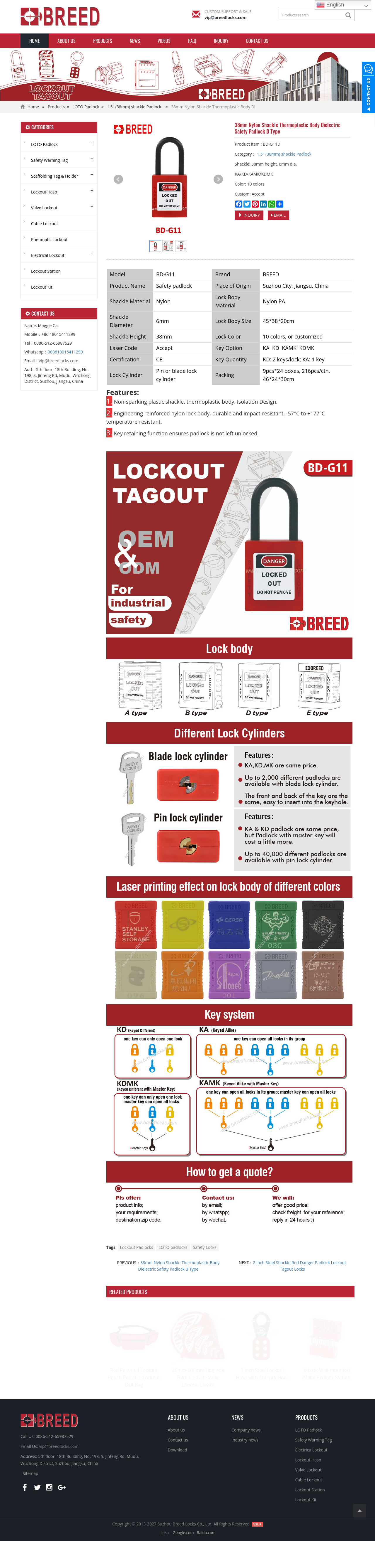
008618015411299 (65, 352)
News (135, 40)
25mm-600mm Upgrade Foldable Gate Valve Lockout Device (198, 1377)
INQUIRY (221, 40)
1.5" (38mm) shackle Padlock (134, 107)
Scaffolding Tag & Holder (54, 176)
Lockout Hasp (44, 192)
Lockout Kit (41, 287)
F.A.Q (192, 40)
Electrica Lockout (311, 1450)
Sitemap (30, 1473)
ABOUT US (178, 1417)
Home (34, 40)
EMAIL (278, 215)
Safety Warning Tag (49, 160)
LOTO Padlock (85, 107)
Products (102, 40)
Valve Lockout (44, 207)
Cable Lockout (44, 223)
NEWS (237, 1417)
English (330, 5)
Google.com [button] (183, 1532)
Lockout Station (46, 271)
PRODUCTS (306, 1417)
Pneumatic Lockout (49, 239)
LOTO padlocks (172, 1247)
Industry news (244, 1440)
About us (66, 40)
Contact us (257, 40)
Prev (118, 179)
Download (177, 1450)
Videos (164, 40)
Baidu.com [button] (206, 1532)
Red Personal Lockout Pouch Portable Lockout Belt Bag (134, 1377)
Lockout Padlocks (136, 1247)
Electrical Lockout (47, 255)
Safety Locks (205, 1247)
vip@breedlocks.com (225, 17)
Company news (246, 1430)
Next (218, 179)
